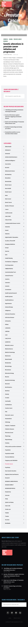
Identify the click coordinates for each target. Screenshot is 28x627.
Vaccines (7, 519)
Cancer (6, 209)
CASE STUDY (8, 216)
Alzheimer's (8, 150)
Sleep (6, 498)
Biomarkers (8, 178)
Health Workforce (9, 300)
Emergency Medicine (10, 244)
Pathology (7, 422)
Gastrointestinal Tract (10, 272)
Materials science (9, 345)
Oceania (11, 39)
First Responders (9, 265)
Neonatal (7, 383)
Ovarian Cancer (8, 408)
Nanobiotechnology (10, 380)
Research (5, 41)
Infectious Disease (9, 317)
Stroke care (8, 509)
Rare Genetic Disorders (10, 471)
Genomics (7, 282)
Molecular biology (9, 373)
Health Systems (9, 296)
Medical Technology (10, 352)
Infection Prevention (10, 314)
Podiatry (7, 443)
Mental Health (8, 359)
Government (8, 289)
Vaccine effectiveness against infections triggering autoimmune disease (13, 116)
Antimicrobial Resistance (11, 157)
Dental (6, 230)
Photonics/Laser (9, 432)
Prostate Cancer (18, 39)
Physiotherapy (8, 439)
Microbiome (8, 369)
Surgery (7, 512)
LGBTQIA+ (7, 331)
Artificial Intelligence (10, 160)
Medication (8, 356)
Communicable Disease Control (12, 223)
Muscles (7, 376)
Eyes (6, 254)
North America (8, 387)
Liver (6, 335)
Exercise (7, 251)
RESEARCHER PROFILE (10, 488)
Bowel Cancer (8, 192)
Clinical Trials (8, 219)
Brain (6, 195)
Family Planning (9, 258)
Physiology (7, 436)
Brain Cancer (8, 199)
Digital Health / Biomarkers (11, 237)
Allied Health (8, 146)
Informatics (8, 321)
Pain (6, 411)
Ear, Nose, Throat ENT (10, 240)
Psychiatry (7, 467)
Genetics (7, 279)
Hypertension (8, 303)
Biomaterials (8, 181)
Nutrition (7, 390)
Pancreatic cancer (9, 415)
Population (8, 450)
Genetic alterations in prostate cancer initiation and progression (13, 48)
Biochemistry (8, 174)
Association (8, 164)
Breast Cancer (8, 202)
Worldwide (7, 523)
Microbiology (8, 366)
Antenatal (7, 153)
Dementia (5, 39)
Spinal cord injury (9, 502)
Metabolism (8, 362)
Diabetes (7, 233)
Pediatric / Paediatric (10, 425)
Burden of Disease (9, 206)
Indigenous (8, 310)
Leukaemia (7, 328)
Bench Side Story (8, 54)
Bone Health (8, 188)
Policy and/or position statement (13, 446)
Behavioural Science (10, 171)
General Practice (9, 275)
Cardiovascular (8, 213)
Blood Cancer (8, 185)
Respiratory (8, 491)
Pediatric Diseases (9, 429)
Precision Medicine (9, 457)
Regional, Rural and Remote (11, 474)
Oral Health (8, 401)
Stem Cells (7, 505)
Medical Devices (9, 349)
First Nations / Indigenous (11, 261)
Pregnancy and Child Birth (11, 460)
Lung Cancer (8, 338)
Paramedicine (8, 418)
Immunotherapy (9, 307)
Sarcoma (7, 495)
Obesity (7, 394)
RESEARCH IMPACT (9, 485)
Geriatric (7, 286)
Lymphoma (7, 342)
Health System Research (11, 293)
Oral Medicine (8, 404)
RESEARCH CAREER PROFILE (11, 481)
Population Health (9, 453)
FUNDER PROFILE (9, 268)
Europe (7, 247)
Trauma (7, 516)
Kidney (6, 324)
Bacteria (7, 167)
